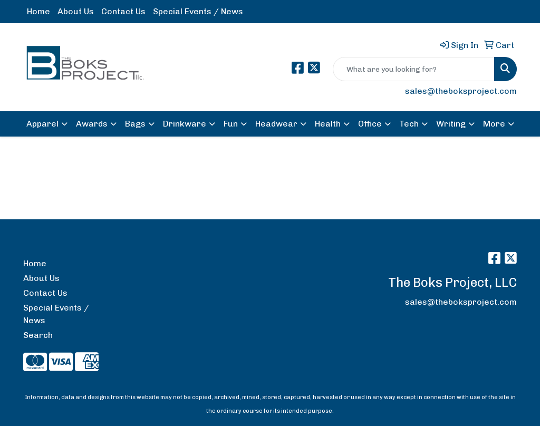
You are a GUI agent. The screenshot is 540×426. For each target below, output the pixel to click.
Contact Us (123, 11)
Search (38, 335)
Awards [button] (92, 124)
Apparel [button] (42, 124)
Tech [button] (409, 124)
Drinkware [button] (184, 124)
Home (38, 11)
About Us (75, 11)
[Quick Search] (414, 69)
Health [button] (328, 124)
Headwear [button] (276, 124)
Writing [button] (451, 124)
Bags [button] (135, 124)
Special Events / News (198, 11)
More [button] (494, 124)
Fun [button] (231, 124)
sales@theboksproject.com (461, 91)
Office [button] (370, 124)
